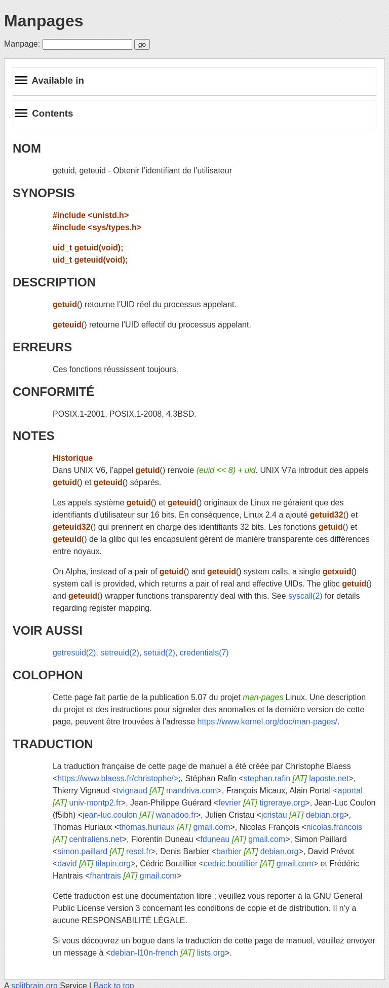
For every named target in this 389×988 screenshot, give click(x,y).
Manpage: (22, 44)
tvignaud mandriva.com (166, 790)
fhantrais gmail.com (133, 875)
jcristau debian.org (302, 815)
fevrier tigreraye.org (261, 802)
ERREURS (42, 347)
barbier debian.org (257, 851)
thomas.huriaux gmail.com (174, 827)
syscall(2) (305, 596)
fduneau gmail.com (242, 839)
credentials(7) (204, 652)
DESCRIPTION (54, 282)
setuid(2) (159, 652)
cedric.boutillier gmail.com (259, 863)
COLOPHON (48, 675)
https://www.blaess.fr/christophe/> (117, 778)
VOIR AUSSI (48, 630)
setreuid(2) (119, 652)
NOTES (34, 436)
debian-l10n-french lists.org (167, 952)
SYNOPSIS (44, 193)
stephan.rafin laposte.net (296, 778)
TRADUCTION (53, 744)
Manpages (43, 21)
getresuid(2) (74, 652)
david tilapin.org (94, 863)
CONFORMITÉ (53, 391)
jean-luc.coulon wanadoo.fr (139, 815)
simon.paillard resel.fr (104, 851)
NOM (27, 148)
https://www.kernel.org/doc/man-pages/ (267, 721)
